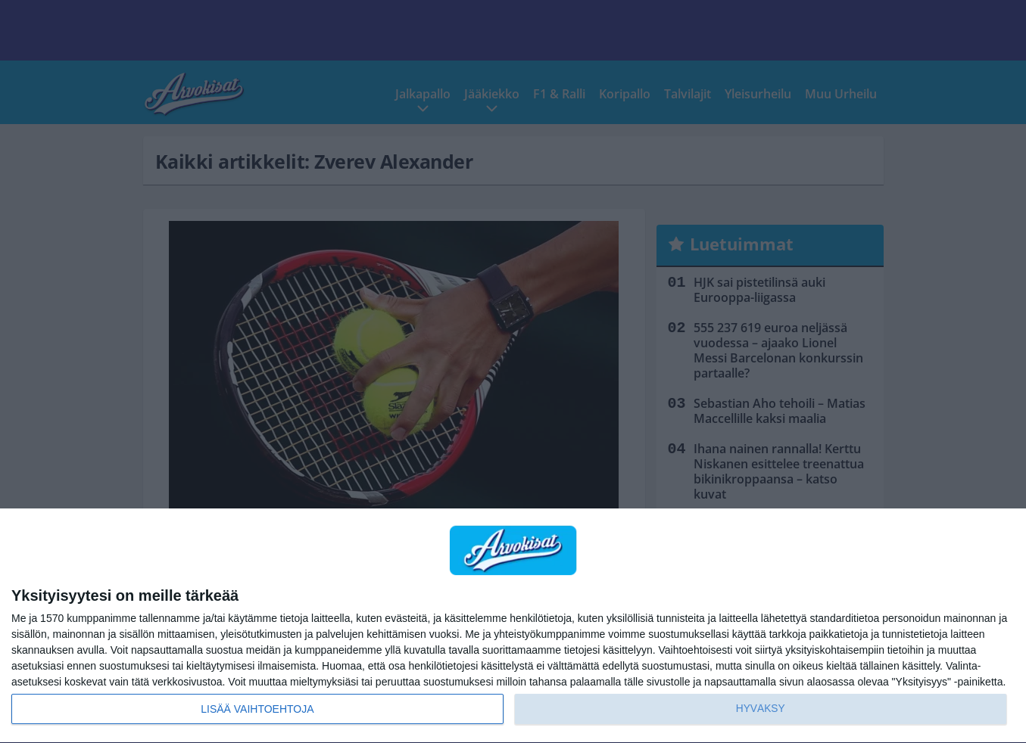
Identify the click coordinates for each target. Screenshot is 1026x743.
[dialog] (513, 626)
